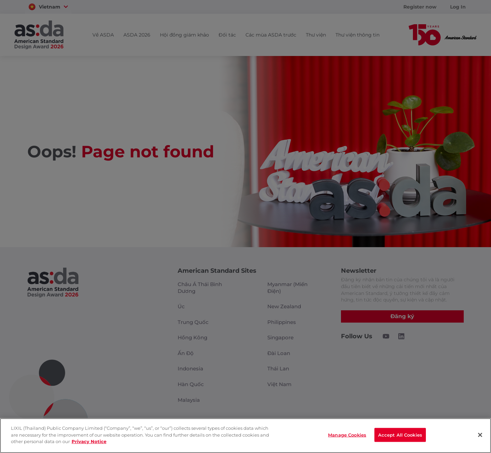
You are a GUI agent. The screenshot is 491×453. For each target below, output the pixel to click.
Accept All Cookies (400, 435)
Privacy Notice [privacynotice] (89, 441)
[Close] (480, 434)
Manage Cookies (347, 435)
